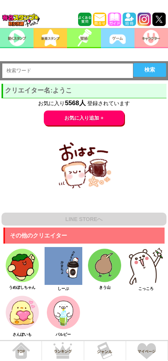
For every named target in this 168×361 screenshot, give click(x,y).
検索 (149, 70)
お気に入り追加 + (84, 118)
